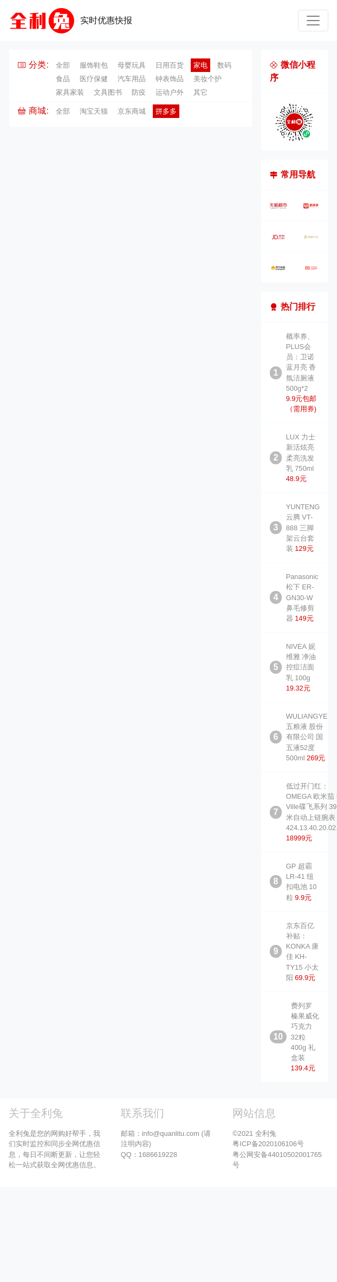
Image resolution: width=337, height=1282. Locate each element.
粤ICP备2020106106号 (268, 1144)
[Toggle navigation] (313, 20)
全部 (63, 65)
